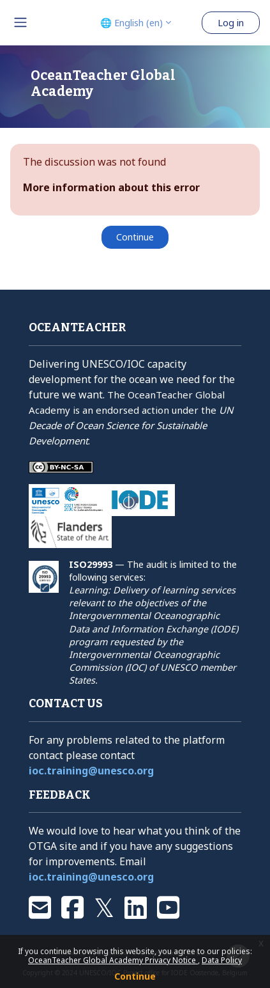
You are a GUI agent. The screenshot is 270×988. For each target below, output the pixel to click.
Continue (135, 976)
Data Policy (222, 960)
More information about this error (111, 187)
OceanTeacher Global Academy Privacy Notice (113, 960)
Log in (231, 22)
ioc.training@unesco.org (91, 771)
